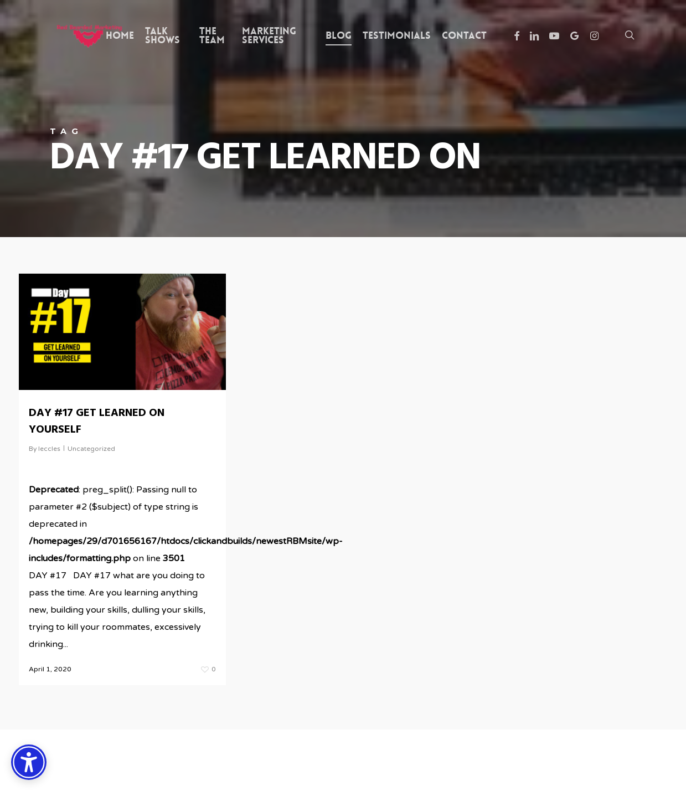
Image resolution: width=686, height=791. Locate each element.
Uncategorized (91, 449)
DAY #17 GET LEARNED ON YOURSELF (96, 421)
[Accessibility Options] (29, 762)
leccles (49, 449)
